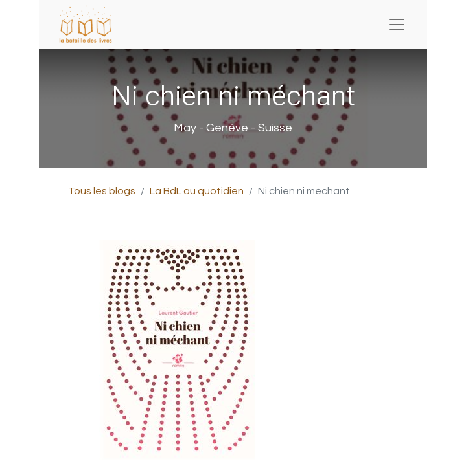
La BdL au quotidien (197, 191)
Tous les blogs (101, 191)
